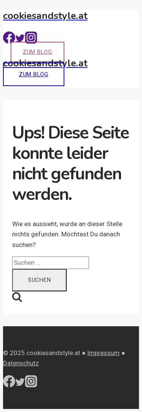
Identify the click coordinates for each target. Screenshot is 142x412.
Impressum (103, 353)
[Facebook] (9, 41)
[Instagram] (31, 41)
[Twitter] (20, 41)
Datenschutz (21, 363)
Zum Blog (37, 52)
